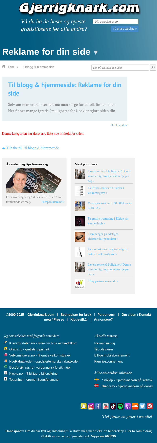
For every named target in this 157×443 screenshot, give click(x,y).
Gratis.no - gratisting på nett (29, 349)
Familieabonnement (108, 361)
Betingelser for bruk (76, 314)
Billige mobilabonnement (111, 355)
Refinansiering (104, 343)
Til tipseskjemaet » (53, 202)
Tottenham (16, 379)
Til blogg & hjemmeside (37, 67)
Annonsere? (103, 319)
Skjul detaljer (119, 125)
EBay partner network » (103, 281)
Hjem (10, 67)
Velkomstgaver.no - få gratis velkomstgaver (40, 355)
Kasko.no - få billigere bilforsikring (33, 373)
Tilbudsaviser (103, 349)
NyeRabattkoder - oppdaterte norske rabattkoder (44, 361)
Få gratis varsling (125, 28)
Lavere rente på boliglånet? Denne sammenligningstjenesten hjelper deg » (109, 176)
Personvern (106, 314)
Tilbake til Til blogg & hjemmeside (30, 147)
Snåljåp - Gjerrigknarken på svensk (127, 380)
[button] (49, 50)
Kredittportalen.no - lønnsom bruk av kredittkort (42, 343)
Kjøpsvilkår (79, 319)
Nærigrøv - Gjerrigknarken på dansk (127, 386)
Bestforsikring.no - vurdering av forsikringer (40, 367)
